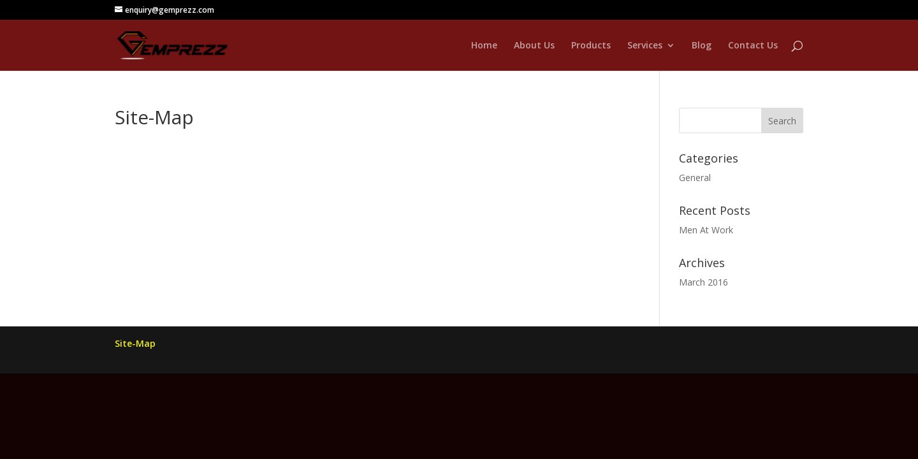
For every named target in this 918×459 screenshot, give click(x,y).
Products (591, 46)
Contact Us (753, 46)
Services (644, 46)
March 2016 (703, 282)
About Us (534, 46)
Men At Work (706, 230)
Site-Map (135, 343)
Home (484, 46)
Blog (701, 46)
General (695, 177)
